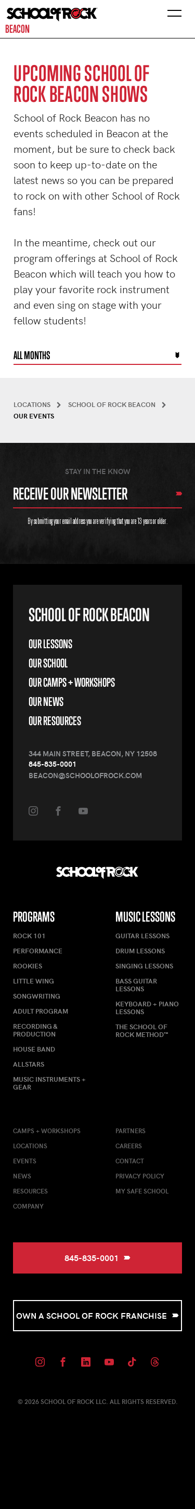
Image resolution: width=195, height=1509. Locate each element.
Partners (130, 1130)
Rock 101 (29, 935)
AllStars (28, 1064)
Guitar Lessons (142, 935)
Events (24, 1161)
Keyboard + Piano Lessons (147, 1007)
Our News (46, 701)
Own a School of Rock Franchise (97, 1315)
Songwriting (36, 996)
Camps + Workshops (47, 1130)
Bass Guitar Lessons (136, 984)
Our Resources (55, 721)
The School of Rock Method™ (141, 1030)
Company (28, 1206)
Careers (128, 1145)
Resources (30, 1191)
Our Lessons (50, 644)
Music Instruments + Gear (49, 1083)
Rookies (27, 965)
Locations (30, 1145)
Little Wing (33, 981)
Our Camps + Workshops (72, 682)
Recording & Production (35, 1030)
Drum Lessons (140, 950)
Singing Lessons (144, 965)
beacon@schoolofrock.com (85, 775)
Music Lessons (145, 917)
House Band (34, 1049)
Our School (48, 663)
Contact (129, 1161)
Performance (37, 950)
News (22, 1176)
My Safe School (141, 1191)
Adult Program (40, 1011)
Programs (34, 917)
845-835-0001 (52, 764)
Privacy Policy (139, 1176)
